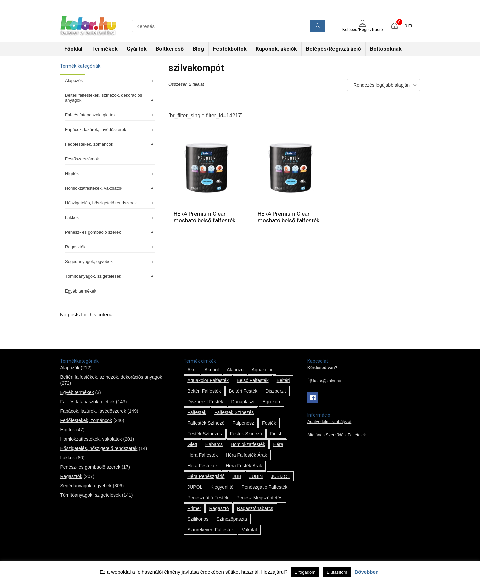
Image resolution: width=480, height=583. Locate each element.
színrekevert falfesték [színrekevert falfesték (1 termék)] (210, 529)
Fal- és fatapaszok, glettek (110, 114)
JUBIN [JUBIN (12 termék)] (256, 476)
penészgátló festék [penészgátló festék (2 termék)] (207, 497)
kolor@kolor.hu (327, 381)
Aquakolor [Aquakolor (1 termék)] (262, 369)
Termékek (104, 49)
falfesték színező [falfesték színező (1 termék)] (205, 423)
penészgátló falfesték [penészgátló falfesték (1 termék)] (265, 487)
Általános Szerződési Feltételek (336, 435)
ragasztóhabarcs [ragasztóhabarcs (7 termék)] (255, 508)
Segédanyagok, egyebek (110, 261)
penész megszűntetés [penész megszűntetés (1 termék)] (259, 497)
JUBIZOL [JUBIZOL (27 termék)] (280, 476)
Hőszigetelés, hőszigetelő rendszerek (110, 202)
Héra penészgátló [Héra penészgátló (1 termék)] (205, 476)
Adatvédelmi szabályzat (329, 421)
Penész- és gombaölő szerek (110, 232)
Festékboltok (230, 49)
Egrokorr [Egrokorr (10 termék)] (272, 401)
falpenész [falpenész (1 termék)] (243, 423)
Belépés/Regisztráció (333, 49)
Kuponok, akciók (276, 49)
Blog (198, 49)
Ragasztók (110, 246)
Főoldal (73, 49)
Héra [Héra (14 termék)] (278, 444)
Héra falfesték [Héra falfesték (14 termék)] (202, 455)
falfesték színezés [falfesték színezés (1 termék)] (234, 412)
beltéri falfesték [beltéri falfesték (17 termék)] (204, 391)
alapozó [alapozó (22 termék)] (235, 369)
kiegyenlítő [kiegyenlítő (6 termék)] (221, 487)
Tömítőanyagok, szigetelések (110, 276)
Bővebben (366, 572)
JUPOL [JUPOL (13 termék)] (194, 487)
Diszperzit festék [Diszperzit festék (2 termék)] (205, 401)
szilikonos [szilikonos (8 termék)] (197, 519)
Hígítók (110, 173)
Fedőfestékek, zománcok (110, 144)
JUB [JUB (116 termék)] (237, 476)
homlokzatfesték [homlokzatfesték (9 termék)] (248, 444)
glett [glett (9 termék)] (192, 444)
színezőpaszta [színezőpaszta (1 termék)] (231, 519)
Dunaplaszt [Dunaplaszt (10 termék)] (243, 401)
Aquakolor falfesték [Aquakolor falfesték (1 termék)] (208, 380)
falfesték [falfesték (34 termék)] (196, 412)
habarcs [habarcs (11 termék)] (214, 444)
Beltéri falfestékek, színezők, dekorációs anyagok (110, 98)
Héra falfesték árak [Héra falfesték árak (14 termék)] (246, 455)
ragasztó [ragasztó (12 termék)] (219, 508)
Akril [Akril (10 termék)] (191, 369)
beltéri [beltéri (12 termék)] (283, 380)
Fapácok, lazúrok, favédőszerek (110, 129)
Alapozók (110, 80)
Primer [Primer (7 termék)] (194, 508)
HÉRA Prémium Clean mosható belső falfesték (204, 217)
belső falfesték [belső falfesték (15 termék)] (253, 380)
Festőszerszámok (82, 158)
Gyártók (137, 49)
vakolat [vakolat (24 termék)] (249, 529)
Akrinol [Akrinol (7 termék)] (211, 369)
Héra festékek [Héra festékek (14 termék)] (202, 465)
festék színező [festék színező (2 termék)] (246, 433)
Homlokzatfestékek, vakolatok (110, 188)
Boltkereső (170, 49)
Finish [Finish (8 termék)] (276, 433)
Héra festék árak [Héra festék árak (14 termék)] (244, 465)
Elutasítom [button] (337, 572)
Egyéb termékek (80, 291)
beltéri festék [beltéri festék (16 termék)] (243, 391)
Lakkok (110, 217)
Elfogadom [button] (305, 572)
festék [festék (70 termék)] (269, 423)
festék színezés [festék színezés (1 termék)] (204, 433)
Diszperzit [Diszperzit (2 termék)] (275, 391)
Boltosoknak (386, 49)
